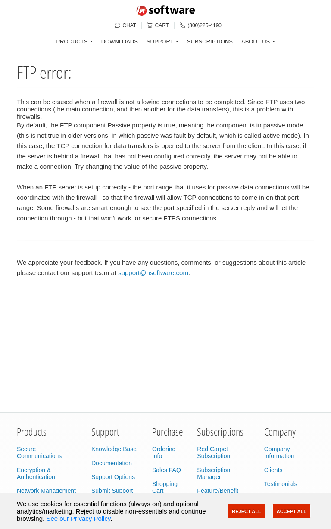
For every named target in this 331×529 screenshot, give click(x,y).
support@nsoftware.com (153, 272)
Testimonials (280, 483)
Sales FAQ (166, 470)
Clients (273, 470)
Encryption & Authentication (36, 473)
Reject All (246, 511)
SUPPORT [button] (160, 41)
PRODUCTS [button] (71, 41)
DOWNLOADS (119, 41)
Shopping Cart (165, 487)
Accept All (291, 511)
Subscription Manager (213, 473)
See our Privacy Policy (78, 518)
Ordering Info (163, 452)
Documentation (111, 463)
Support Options (113, 476)
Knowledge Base (114, 448)
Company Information (279, 452)
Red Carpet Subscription (213, 452)
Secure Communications (39, 452)
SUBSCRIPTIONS (210, 41)
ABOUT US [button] (255, 41)
